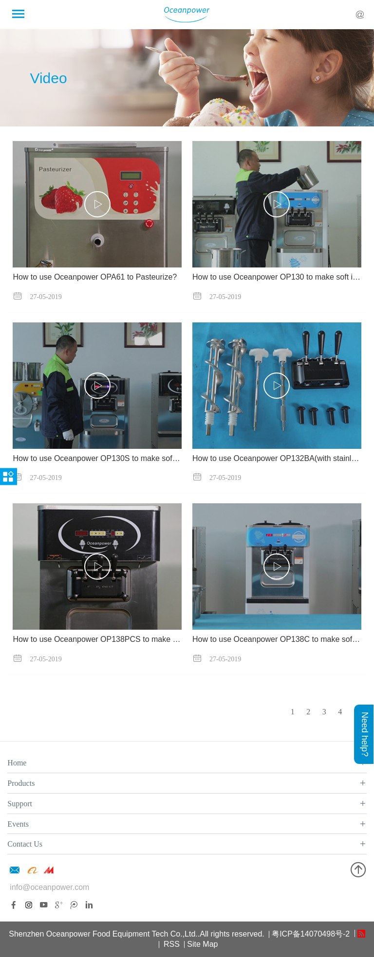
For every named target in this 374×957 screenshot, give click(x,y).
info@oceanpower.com (49, 887)
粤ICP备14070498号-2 (311, 934)
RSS (171, 944)
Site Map (202, 944)
